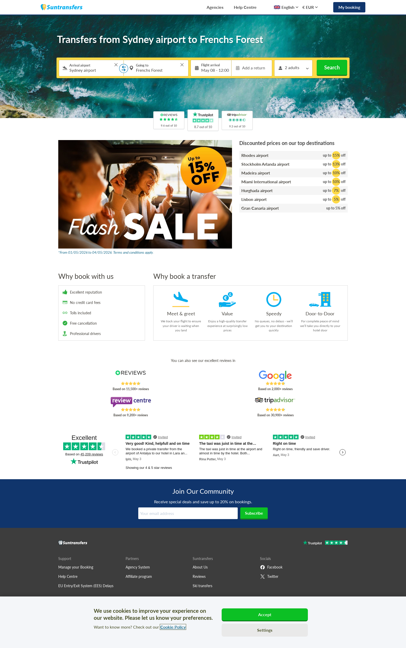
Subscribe (254, 513)
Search (332, 67)
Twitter (269, 576)
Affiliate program (139, 576)
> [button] (116, 64)
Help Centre (245, 7)
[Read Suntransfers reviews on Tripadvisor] (275, 402)
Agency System (138, 567)
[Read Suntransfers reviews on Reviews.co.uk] (130, 375)
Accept (265, 614)
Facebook (271, 567)
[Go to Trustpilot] (325, 543)
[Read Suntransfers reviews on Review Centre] (130, 402)
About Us (200, 567)
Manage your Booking (75, 567)
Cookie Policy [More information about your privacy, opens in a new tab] (173, 626)
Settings (264, 630)
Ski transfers (202, 586)
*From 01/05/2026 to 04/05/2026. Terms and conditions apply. (106, 252)
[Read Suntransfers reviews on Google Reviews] (275, 375)
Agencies (215, 7)
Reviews (199, 576)
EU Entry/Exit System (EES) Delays (85, 586)
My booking (349, 7)
